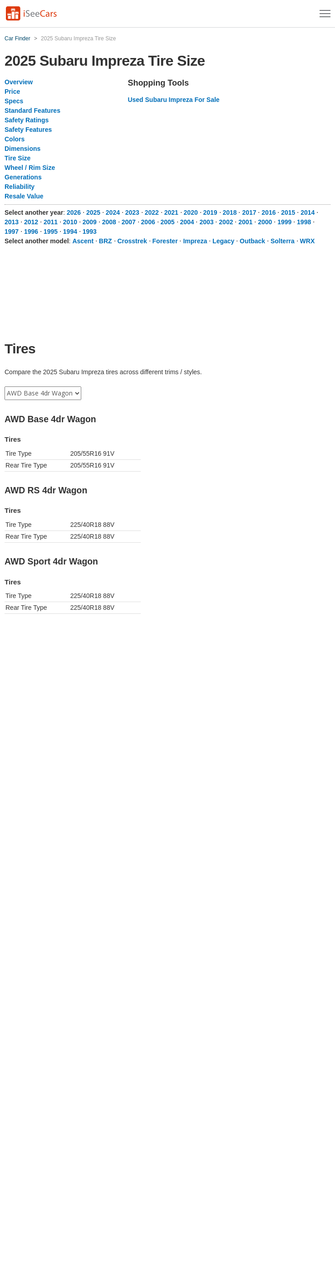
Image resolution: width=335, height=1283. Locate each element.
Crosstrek (132, 241)
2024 (113, 212)
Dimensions (22, 148)
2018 (229, 212)
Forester (165, 241)
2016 (268, 212)
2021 (171, 212)
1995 (51, 231)
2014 (308, 212)
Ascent (83, 241)
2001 (245, 222)
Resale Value (24, 196)
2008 (109, 222)
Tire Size (17, 158)
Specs (14, 101)
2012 (31, 222)
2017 (249, 212)
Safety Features (28, 129)
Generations (23, 177)
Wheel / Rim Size (30, 167)
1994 (70, 231)
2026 (74, 212)
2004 (187, 222)
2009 (90, 222)
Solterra (283, 241)
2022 (152, 212)
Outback (252, 241)
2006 (148, 222)
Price (12, 91)
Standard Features (32, 110)
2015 (288, 212)
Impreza (195, 241)
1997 (12, 231)
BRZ (105, 241)
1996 (31, 231)
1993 (90, 231)
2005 (168, 222)
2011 (51, 222)
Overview (19, 82)
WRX (307, 241)
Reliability (19, 186)
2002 (226, 222)
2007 (129, 222)
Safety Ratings (27, 120)
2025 (93, 212)
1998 (304, 222)
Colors (15, 139)
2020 (191, 212)
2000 (265, 222)
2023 (132, 212)
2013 (12, 222)
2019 (210, 212)
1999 (284, 222)
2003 (206, 222)
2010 (70, 222)
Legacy (223, 241)
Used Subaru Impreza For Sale (173, 99)
